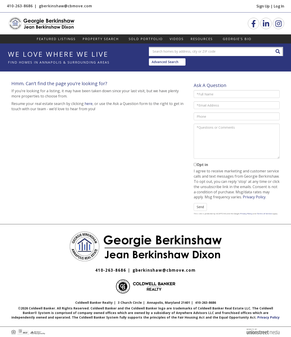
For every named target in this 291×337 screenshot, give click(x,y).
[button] (278, 51)
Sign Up (263, 6)
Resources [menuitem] (202, 39)
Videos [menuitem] (177, 39)
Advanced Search (165, 62)
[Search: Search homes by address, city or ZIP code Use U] (210, 51)
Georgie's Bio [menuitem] (237, 39)
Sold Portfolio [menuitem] (146, 39)
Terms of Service (264, 213)
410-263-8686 (20, 5)
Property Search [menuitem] (101, 39)
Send (200, 207)
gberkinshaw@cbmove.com (65, 5)
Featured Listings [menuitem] (56, 39)
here (89, 103)
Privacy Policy (254, 196)
